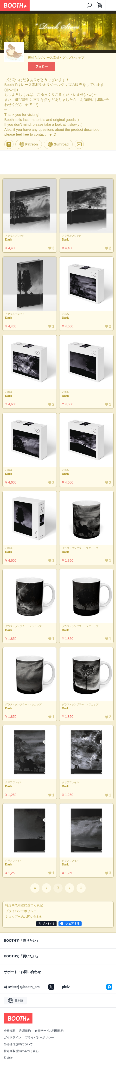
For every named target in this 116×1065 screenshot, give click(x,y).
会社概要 (9, 1030)
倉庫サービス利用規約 (49, 1030)
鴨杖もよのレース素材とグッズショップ (56, 57)
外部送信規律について (18, 1044)
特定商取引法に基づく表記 (21, 1051)
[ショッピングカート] (100, 5)
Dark (8, 239)
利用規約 (25, 1030)
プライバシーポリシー (39, 1037)
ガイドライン (12, 1037)
